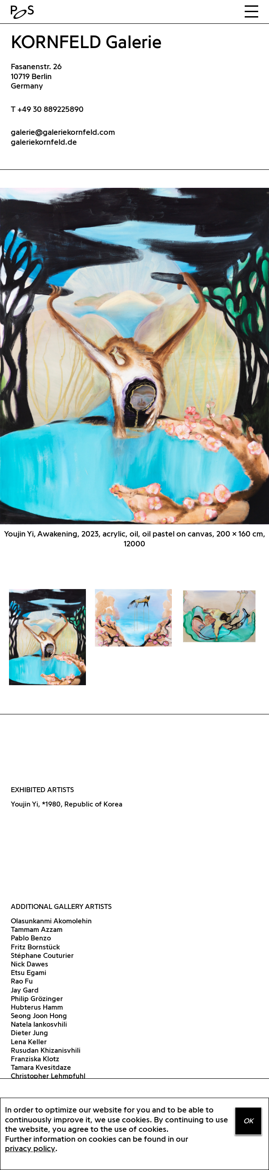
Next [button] (201, 366)
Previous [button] (67, 366)
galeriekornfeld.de (44, 141)
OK (248, 1121)
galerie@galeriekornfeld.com (63, 132)
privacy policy (30, 1148)
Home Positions (24, 12)
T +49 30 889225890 (47, 109)
